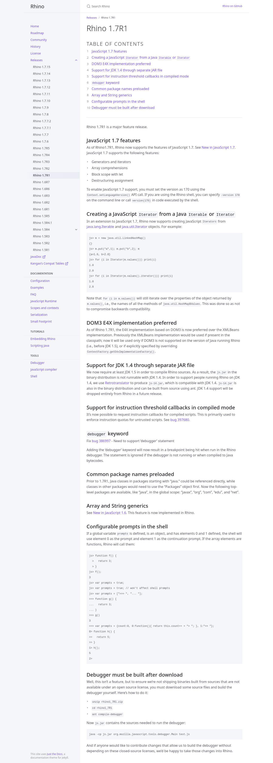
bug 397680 (179, 419)
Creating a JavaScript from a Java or (141, 57)
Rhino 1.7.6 (40, 141)
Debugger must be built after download (123, 107)
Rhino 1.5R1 (41, 250)
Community (38, 40)
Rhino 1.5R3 (41, 236)
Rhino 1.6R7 (41, 182)
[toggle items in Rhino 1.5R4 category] (76, 229)
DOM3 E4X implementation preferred (121, 63)
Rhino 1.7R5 (41, 148)
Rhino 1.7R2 (41, 168)
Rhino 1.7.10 (41, 101)
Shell (33, 376)
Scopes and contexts (44, 308)
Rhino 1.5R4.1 (42, 223)
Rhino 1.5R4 (41, 229)
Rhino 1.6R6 (41, 189)
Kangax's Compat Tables (49, 263)
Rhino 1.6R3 (41, 196)
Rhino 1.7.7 (40, 135)
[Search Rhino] (136, 6)
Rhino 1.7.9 (40, 107)
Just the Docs (54, 754)
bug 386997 (101, 440)
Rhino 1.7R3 (41, 162)
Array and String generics (112, 95)
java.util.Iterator (134, 226)
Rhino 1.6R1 (41, 209)
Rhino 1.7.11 (41, 94)
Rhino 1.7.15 (41, 67)
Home (34, 26)
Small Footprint (41, 321)
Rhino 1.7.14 (41, 74)
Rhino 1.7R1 (41, 175)
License (35, 53)
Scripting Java (39, 345)
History (35, 46)
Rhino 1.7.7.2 (42, 121)
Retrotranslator (117, 382)
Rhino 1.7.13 (41, 80)
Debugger (37, 363)
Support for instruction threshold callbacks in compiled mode (140, 76)
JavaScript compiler (43, 369)
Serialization (38, 315)
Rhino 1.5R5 (41, 216)
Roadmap (37, 33)
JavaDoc (38, 257)
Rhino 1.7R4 (41, 155)
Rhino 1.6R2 (41, 202)
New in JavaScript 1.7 (218, 147)
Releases (36, 60)
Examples (37, 287)
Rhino (37, 6)
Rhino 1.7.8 (40, 114)
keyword (105, 82)
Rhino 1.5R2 (41, 243)
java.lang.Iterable (100, 226)
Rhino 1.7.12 (41, 87)
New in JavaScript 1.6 (109, 512)
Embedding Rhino (42, 339)
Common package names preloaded (120, 88)
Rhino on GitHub (232, 6)
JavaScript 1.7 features (109, 51)
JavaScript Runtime (43, 301)
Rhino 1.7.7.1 (42, 128)
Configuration (40, 281)
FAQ (33, 294)
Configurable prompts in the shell (118, 101)
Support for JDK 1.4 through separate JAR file (127, 70)
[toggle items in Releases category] (76, 60)
